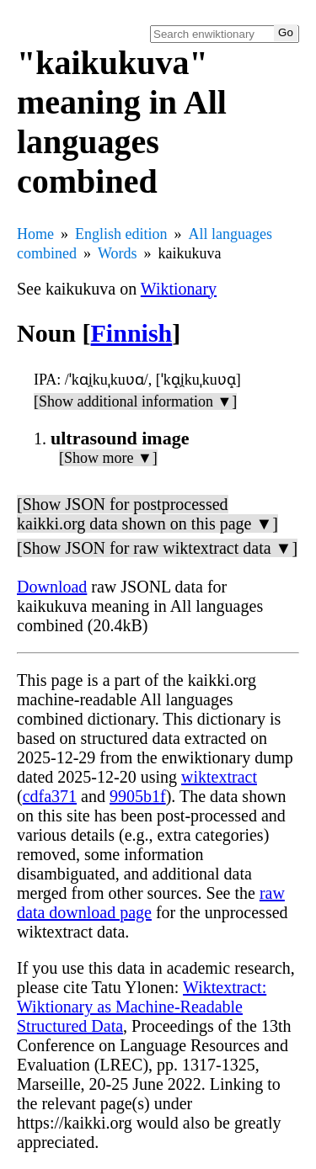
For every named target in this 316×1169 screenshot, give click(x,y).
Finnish (132, 333)
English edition (121, 234)
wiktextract (219, 777)
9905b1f (138, 796)
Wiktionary (179, 288)
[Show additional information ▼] (135, 401)
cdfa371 (50, 796)
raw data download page (151, 903)
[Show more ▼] (108, 457)
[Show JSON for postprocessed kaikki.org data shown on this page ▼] (147, 514)
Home (35, 234)
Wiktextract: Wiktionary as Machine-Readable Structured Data (141, 1006)
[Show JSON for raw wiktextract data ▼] (157, 548)
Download (52, 586)
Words (117, 253)
